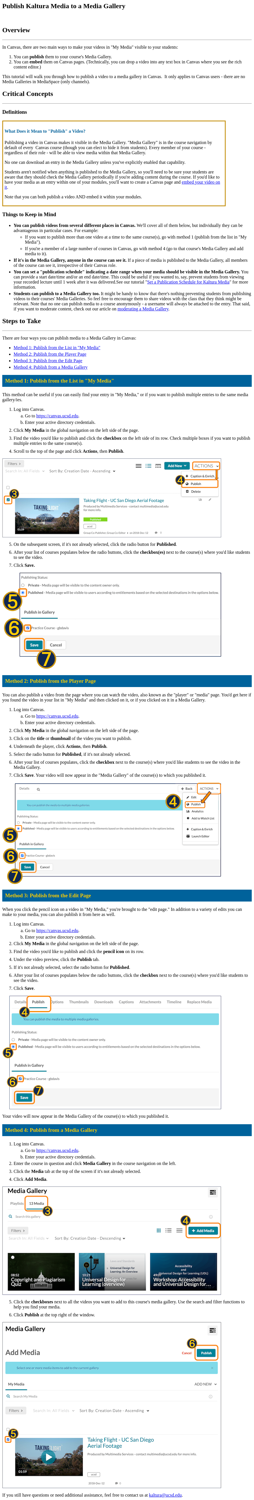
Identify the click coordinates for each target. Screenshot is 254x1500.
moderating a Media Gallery (143, 308)
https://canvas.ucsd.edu (57, 415)
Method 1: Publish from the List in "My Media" (57, 347)
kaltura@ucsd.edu (165, 1495)
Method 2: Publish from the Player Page (50, 354)
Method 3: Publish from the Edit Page (48, 360)
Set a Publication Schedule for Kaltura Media (188, 282)
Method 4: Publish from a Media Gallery (50, 367)
